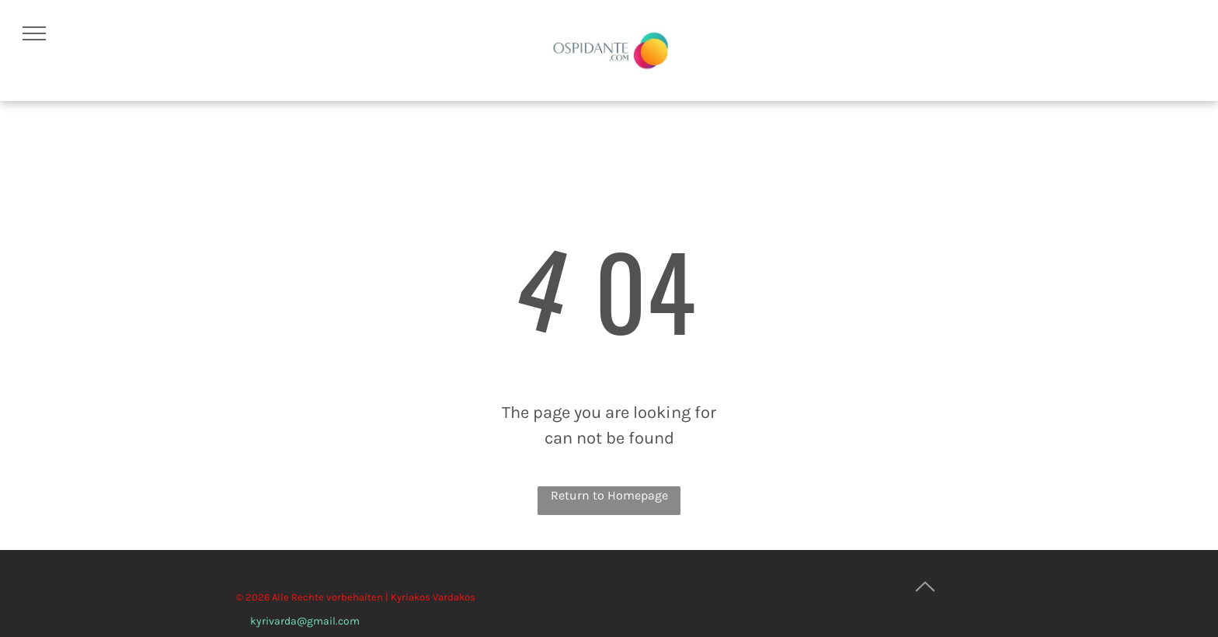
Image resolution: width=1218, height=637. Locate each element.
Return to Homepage (609, 495)
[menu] (34, 33)
